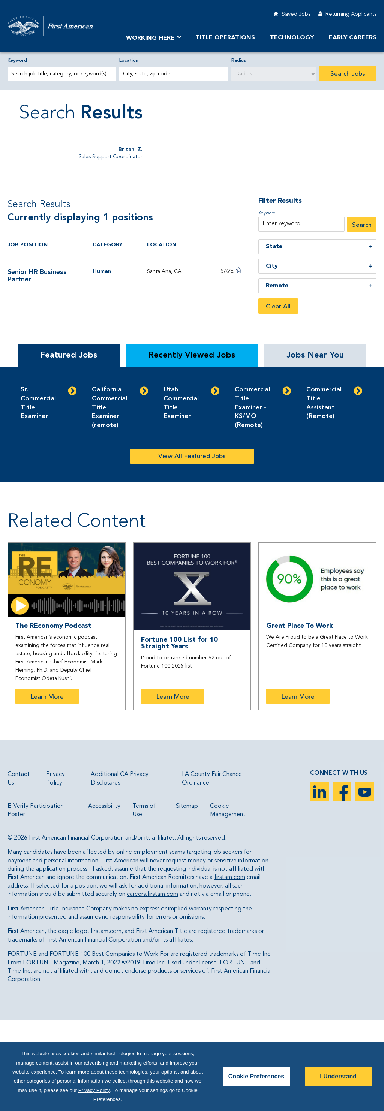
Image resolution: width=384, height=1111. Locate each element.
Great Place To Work (299, 716)
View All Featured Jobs (192, 547)
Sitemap (187, 897)
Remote (277, 377)
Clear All (278, 398)
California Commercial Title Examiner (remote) (109, 499)
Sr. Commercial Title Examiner (38, 494)
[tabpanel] (192, 515)
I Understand (338, 1076)
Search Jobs (347, 74)
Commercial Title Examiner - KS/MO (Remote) (252, 499)
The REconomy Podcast (53, 717)
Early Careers (352, 38)
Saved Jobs (296, 14)
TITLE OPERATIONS (225, 38)
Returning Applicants (350, 14)
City (272, 357)
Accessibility (104, 897)
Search (362, 316)
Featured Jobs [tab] (68, 446)
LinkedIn (319, 882)
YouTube (365, 882)
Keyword (17, 60)
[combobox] (173, 74)
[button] (222, 361)
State (274, 337)
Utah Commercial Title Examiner (181, 494)
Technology (292, 38)
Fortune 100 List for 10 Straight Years (179, 734)
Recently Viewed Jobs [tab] (191, 446)
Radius (238, 60)
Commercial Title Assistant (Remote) (324, 494)
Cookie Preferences (256, 1076)
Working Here (150, 38)
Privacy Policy (94, 1090)
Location (128, 60)
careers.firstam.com (152, 985)
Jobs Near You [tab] (315, 446)
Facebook (342, 882)
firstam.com (229, 969)
